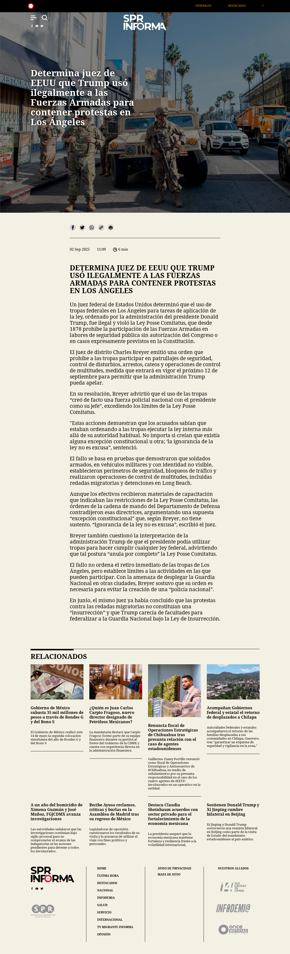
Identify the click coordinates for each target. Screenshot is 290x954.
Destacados (243, 5)
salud (102, 905)
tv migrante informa (115, 927)
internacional (110, 920)
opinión (103, 934)
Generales (210, 5)
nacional (105, 890)
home (101, 868)
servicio (104, 912)
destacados (107, 883)
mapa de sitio (169, 874)
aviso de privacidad (174, 868)
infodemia (106, 898)
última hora (108, 876)
